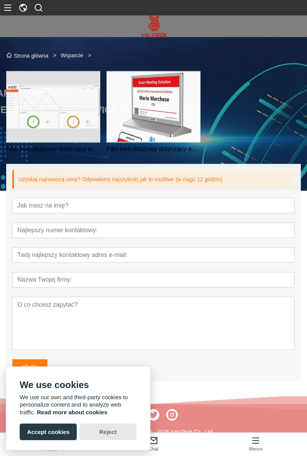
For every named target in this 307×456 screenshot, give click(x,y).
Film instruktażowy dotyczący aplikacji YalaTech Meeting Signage (153, 151)
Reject (107, 432)
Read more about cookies (72, 412)
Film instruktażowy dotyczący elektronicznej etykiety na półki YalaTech (53, 151)
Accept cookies (48, 432)
